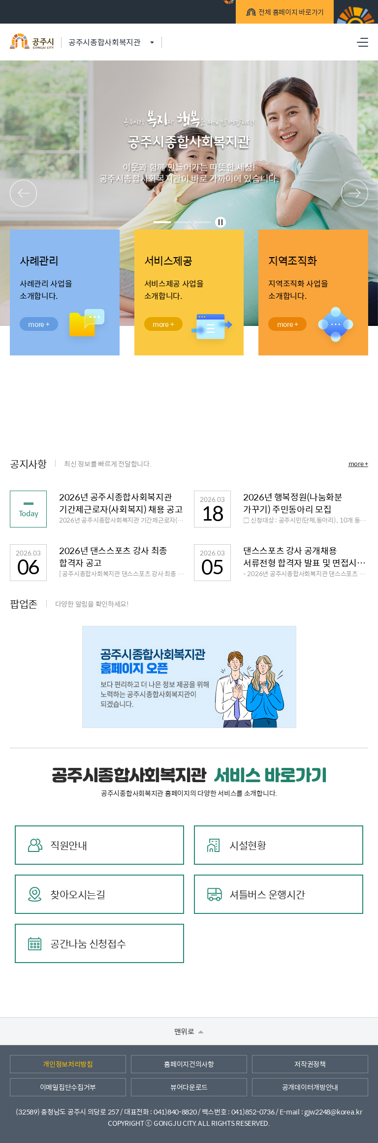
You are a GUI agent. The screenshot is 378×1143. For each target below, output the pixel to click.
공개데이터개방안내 (310, 1087)
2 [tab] (182, 222)
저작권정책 (310, 1063)
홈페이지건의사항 (189, 1063)
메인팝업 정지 (220, 222)
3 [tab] (202, 222)
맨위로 (189, 1031)
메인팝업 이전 (23, 193)
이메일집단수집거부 (68, 1087)
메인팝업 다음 (354, 193)
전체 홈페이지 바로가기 (290, 13)
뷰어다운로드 (189, 1087)
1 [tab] (162, 222)
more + (358, 464)
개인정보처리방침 (68, 1063)
